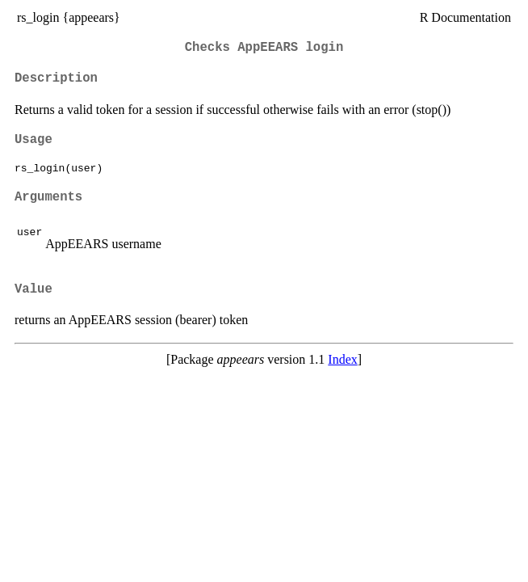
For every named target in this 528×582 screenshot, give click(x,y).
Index (342, 359)
